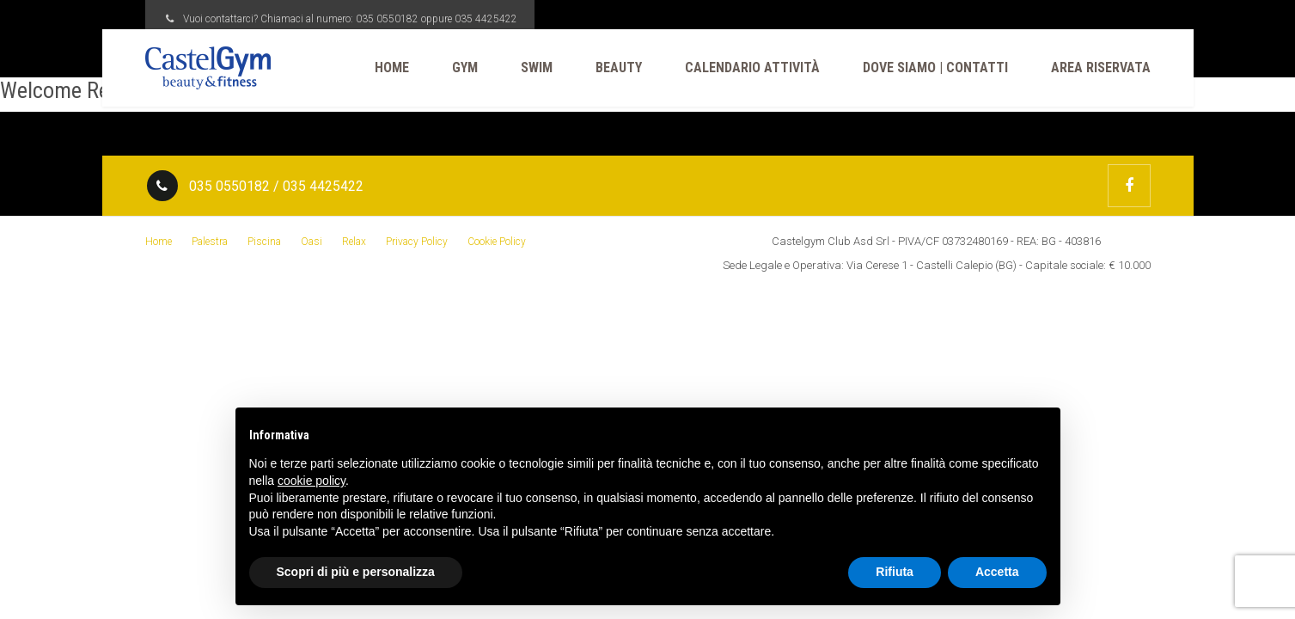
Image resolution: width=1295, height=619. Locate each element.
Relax (354, 242)
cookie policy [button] (311, 480)
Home (392, 67)
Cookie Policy (496, 242)
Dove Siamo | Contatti (935, 67)
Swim (537, 67)
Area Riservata (1101, 67)
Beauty (619, 67)
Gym (465, 67)
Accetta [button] (997, 572)
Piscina (264, 242)
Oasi (311, 242)
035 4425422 (486, 19)
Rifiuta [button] (894, 572)
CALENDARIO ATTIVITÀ (752, 67)
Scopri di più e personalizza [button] (356, 572)
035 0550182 (387, 19)
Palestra (210, 242)
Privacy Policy (417, 242)
